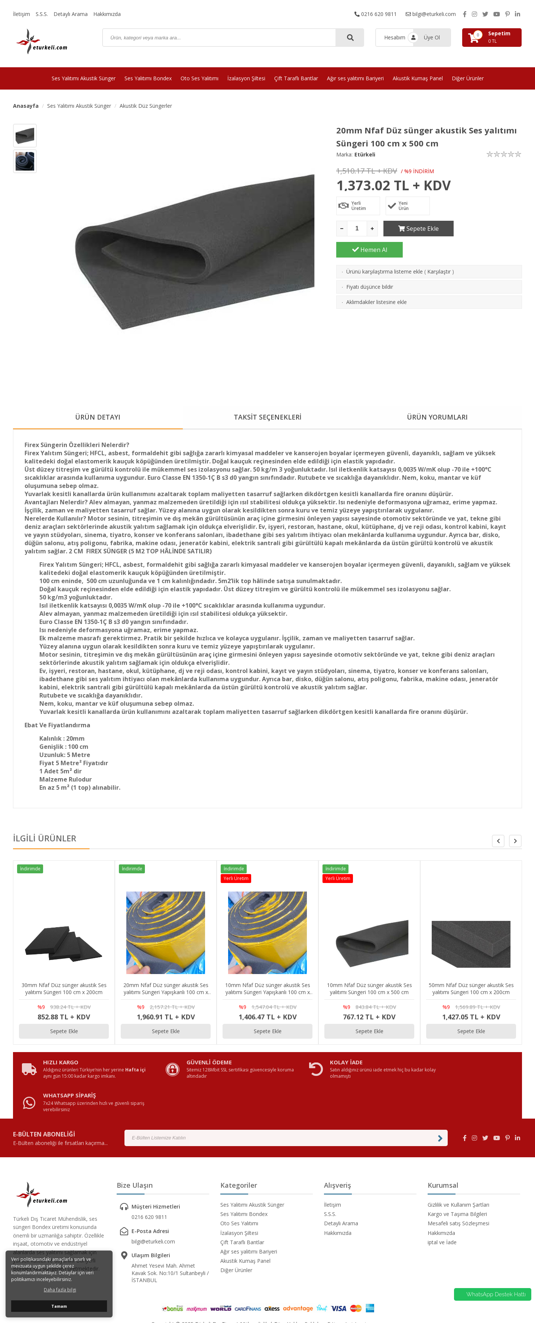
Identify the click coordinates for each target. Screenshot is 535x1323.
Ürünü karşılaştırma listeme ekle (384, 250)
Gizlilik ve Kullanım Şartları (458, 1177)
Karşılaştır (439, 250)
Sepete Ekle (416, 228)
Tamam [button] (59, 1306)
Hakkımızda (107, 13)
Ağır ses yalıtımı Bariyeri (355, 78)
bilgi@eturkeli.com (431, 13)
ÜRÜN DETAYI (98, 417)
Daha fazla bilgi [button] (60, 1290)
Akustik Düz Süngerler (146, 105)
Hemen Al (488, 228)
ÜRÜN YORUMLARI (437, 417)
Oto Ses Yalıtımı (199, 78)
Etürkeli (364, 154)
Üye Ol (432, 37)
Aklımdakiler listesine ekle (376, 280)
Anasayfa (26, 105)
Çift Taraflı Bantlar (296, 78)
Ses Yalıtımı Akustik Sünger (84, 78)
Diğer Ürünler (468, 78)
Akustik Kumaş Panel (418, 78)
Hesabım (394, 37)
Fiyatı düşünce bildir (369, 265)
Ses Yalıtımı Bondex (148, 78)
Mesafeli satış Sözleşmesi (458, 1196)
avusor (375, 1297)
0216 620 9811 (375, 13)
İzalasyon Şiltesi (246, 78)
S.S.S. (42, 13)
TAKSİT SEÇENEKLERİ (267, 417)
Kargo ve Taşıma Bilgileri (457, 1187)
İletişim (21, 13)
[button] (515, 841)
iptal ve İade (442, 1215)
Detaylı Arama (71, 13)
